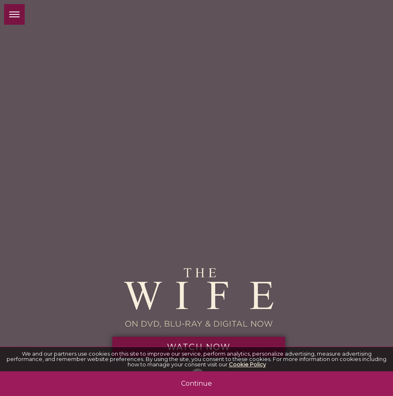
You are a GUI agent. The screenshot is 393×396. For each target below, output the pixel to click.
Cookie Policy (247, 364)
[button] (14, 14)
